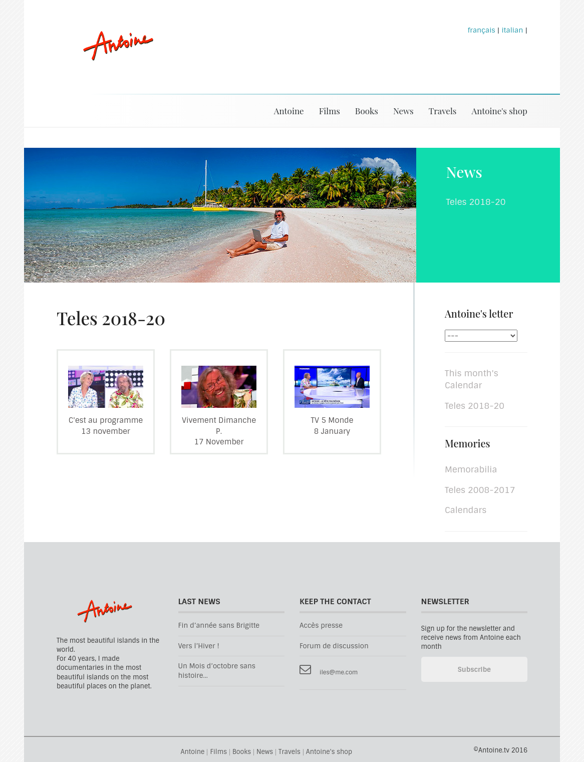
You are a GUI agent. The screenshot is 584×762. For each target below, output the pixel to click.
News (403, 110)
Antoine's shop (499, 110)
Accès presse (321, 625)
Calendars (465, 510)
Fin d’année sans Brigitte (219, 625)
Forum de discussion (334, 646)
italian (512, 30)
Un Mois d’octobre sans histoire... (217, 671)
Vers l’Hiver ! (198, 646)
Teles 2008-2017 (480, 489)
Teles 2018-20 (474, 405)
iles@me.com (339, 672)
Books (366, 110)
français (481, 30)
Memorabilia (471, 469)
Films (329, 110)
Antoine (113, 56)
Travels (443, 110)
